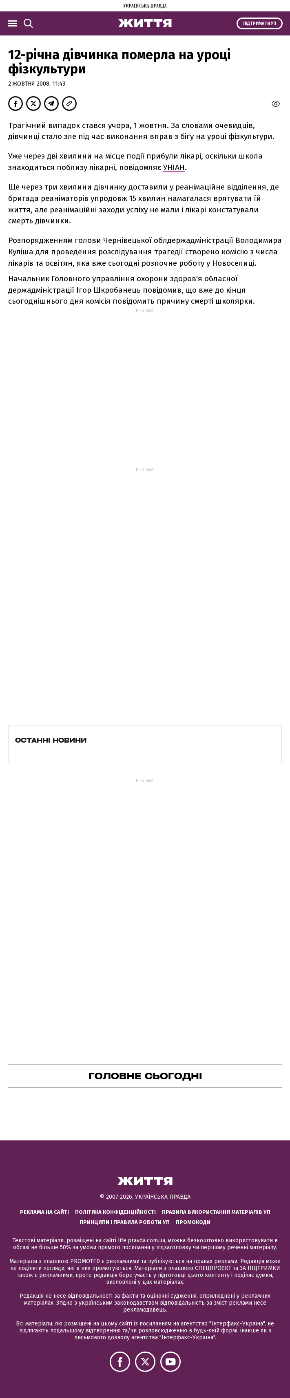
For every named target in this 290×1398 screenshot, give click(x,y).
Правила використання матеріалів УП (216, 1212)
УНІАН (174, 167)
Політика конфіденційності (115, 1212)
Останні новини (50, 740)
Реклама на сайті (44, 1212)
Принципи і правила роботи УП (125, 1222)
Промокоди (193, 1222)
